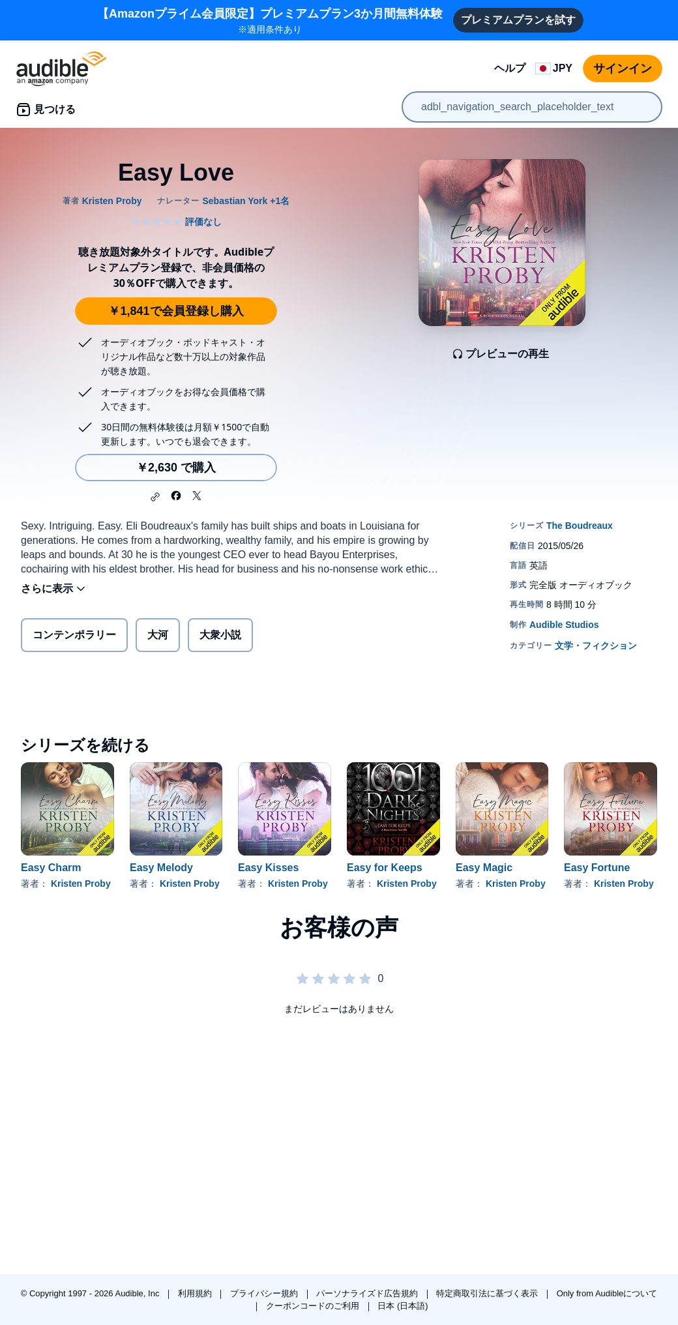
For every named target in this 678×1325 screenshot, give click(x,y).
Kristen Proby (81, 883)
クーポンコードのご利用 (314, 1306)
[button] (155, 497)
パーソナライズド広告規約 (368, 1293)
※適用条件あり (270, 20)
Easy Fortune (597, 867)
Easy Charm (51, 867)
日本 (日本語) (402, 1306)
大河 (157, 634)
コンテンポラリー (74, 634)
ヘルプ (509, 68)
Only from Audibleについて (607, 1293)
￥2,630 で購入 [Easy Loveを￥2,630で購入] (176, 467)
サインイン (622, 68)
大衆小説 (220, 634)
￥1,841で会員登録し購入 (175, 311)
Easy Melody (161, 867)
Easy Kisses (268, 867)
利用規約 (196, 1293)
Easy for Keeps (384, 867)
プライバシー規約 (265, 1293)
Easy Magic (484, 867)
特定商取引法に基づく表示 (488, 1293)
